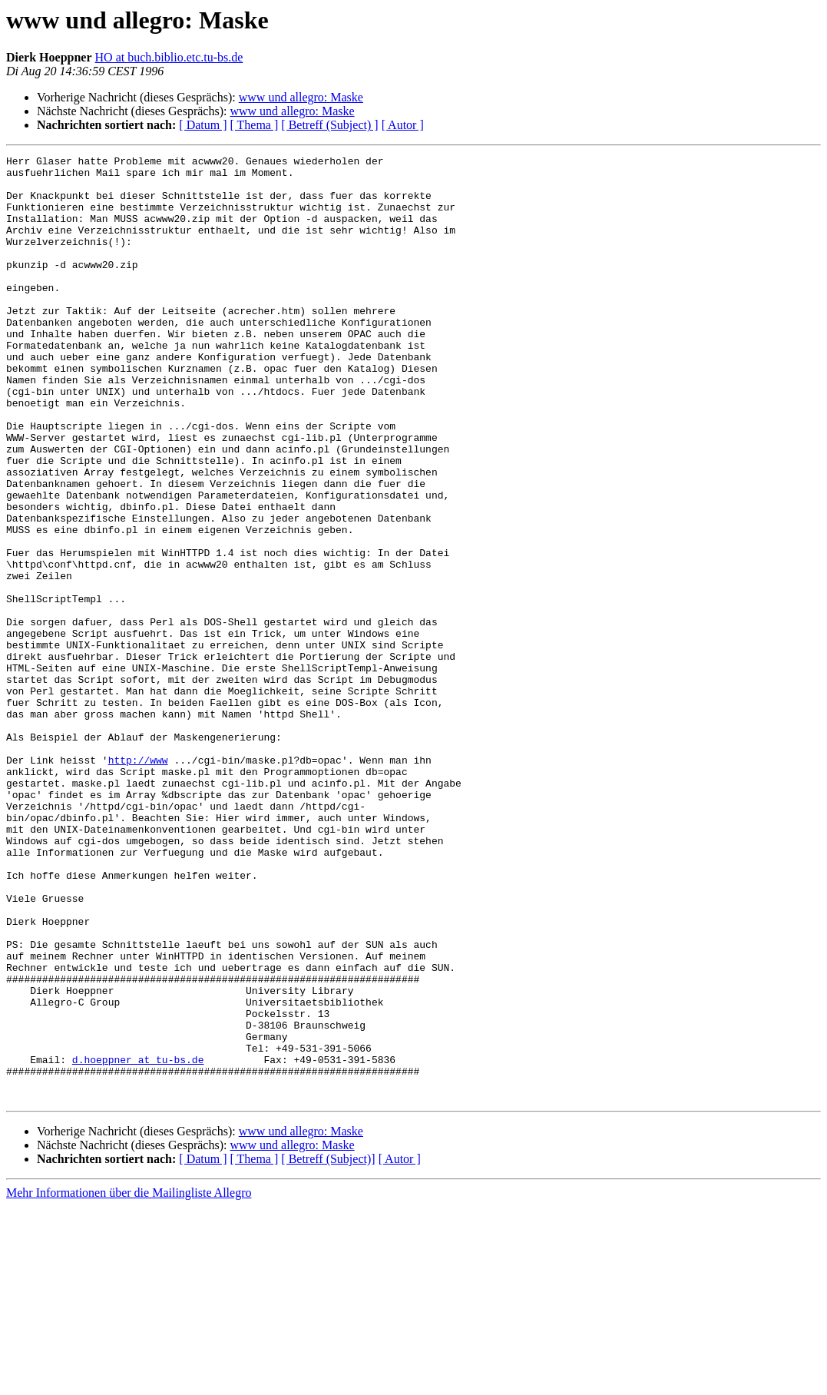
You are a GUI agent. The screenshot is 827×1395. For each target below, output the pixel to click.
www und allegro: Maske (301, 97)
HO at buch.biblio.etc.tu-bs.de (169, 57)
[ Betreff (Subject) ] (329, 124)
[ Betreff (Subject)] (328, 1347)
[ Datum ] (203, 124)
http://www (138, 882)
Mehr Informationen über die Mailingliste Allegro (128, 1381)
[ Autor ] (403, 124)
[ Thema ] (254, 124)
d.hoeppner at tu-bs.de (138, 1241)
